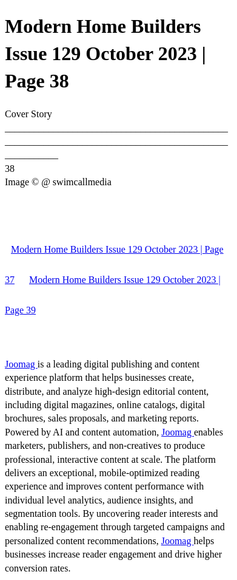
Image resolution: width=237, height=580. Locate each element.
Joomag (21, 364)
